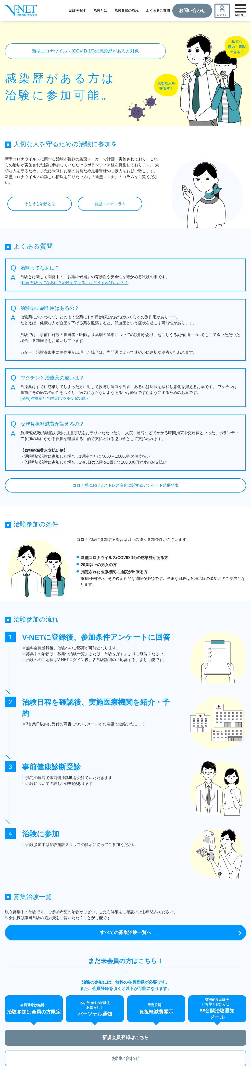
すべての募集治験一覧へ (125, 933)
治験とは (100, 11)
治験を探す (77, 11)
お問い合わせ (192, 10)
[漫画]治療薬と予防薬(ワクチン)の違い (54, 398)
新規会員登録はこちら (125, 1038)
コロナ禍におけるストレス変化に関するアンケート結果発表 (125, 485)
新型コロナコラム (110, 204)
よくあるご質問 (158, 11)
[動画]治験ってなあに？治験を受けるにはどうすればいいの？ (74, 283)
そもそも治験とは (39, 204)
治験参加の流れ (126, 11)
